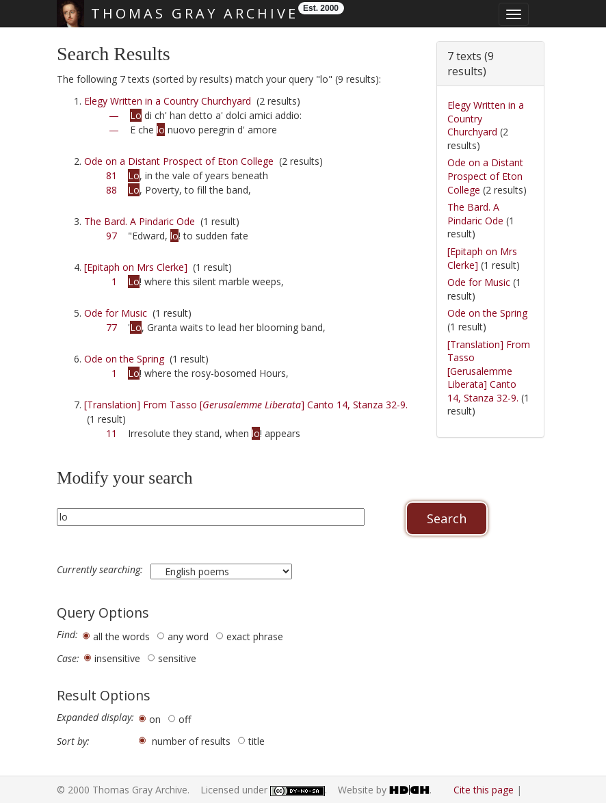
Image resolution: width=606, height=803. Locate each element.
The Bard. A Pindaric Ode (139, 221)
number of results (191, 741)
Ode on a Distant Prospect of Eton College (179, 161)
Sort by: (73, 741)
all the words (121, 636)
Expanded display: (95, 717)
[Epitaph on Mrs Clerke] (135, 267)
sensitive (177, 658)
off (185, 719)
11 (111, 433)
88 (111, 189)
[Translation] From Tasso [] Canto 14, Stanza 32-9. (246, 404)
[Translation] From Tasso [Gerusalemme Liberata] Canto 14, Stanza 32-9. (488, 371)
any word (188, 636)
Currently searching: (101, 570)
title (256, 741)
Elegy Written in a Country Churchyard (167, 100)
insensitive (117, 658)
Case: (68, 659)
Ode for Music (115, 312)
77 (111, 327)
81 (111, 175)
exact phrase (254, 636)
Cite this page (483, 789)
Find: (67, 635)
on (155, 719)
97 (111, 235)
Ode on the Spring (124, 358)
